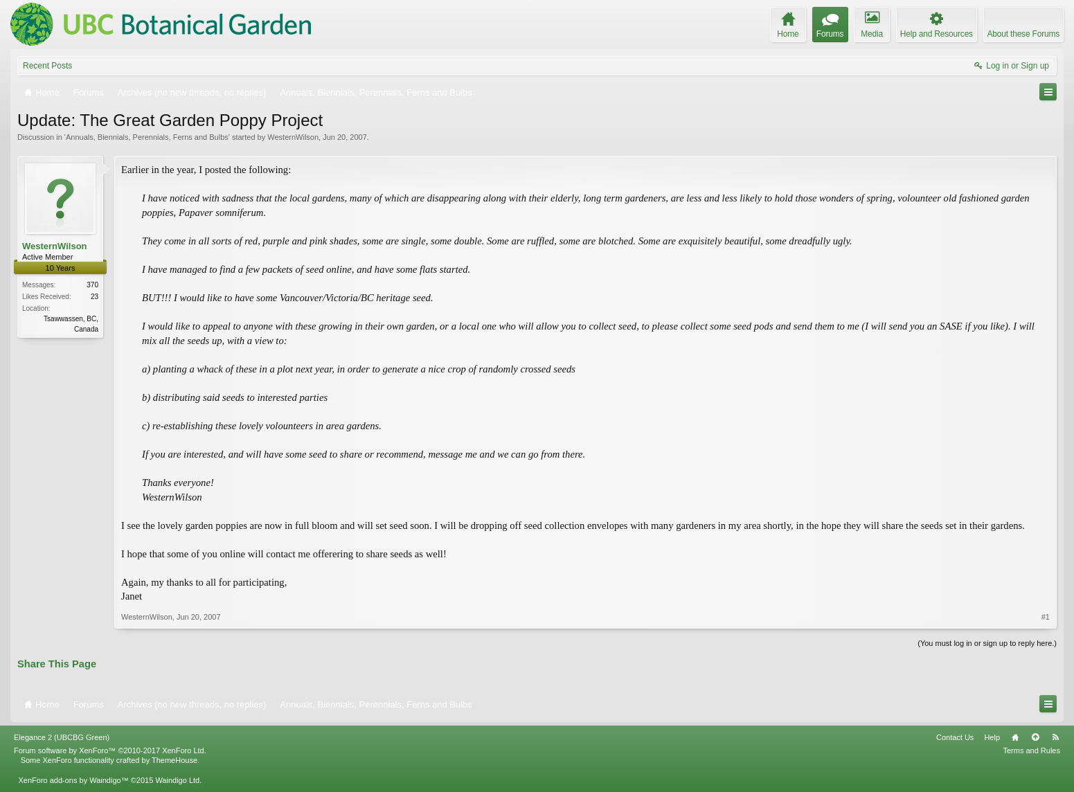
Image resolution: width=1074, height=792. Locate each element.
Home (1015, 737)
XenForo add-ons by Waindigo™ (73, 780)
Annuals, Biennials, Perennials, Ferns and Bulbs (147, 137)
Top (1035, 737)
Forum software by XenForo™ (110, 750)
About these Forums (1023, 34)
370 (92, 285)
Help (992, 737)
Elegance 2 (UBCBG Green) (61, 737)
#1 (1045, 617)
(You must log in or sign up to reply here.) (987, 643)
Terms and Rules (1031, 750)
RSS (1055, 737)
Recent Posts (47, 66)
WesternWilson (293, 137)
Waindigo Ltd (177, 780)
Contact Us (955, 737)
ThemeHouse (174, 760)
